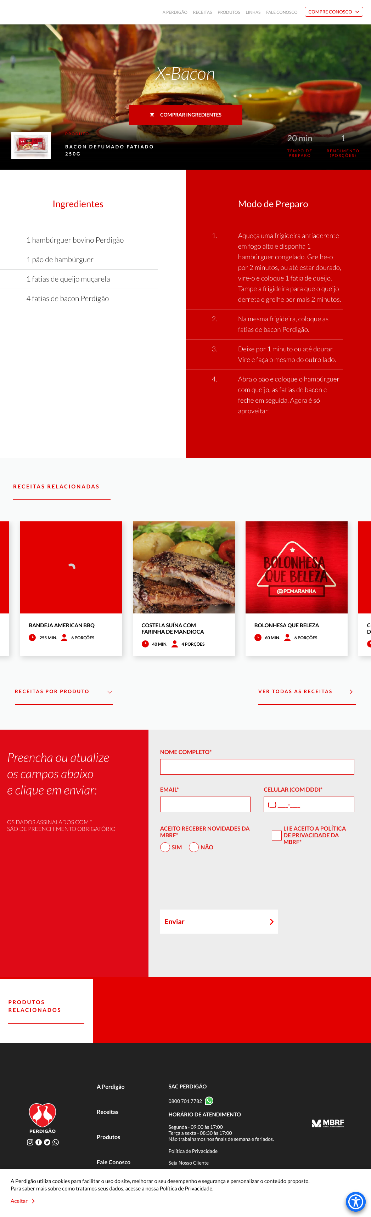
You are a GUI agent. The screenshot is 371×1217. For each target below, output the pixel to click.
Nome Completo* (186, 752)
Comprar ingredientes (185, 115)
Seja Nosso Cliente (189, 1163)
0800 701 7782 (185, 1101)
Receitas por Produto (64, 692)
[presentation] (214, 884)
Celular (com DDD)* (293, 789)
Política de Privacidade (314, 832)
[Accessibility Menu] (356, 1202)
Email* (169, 789)
